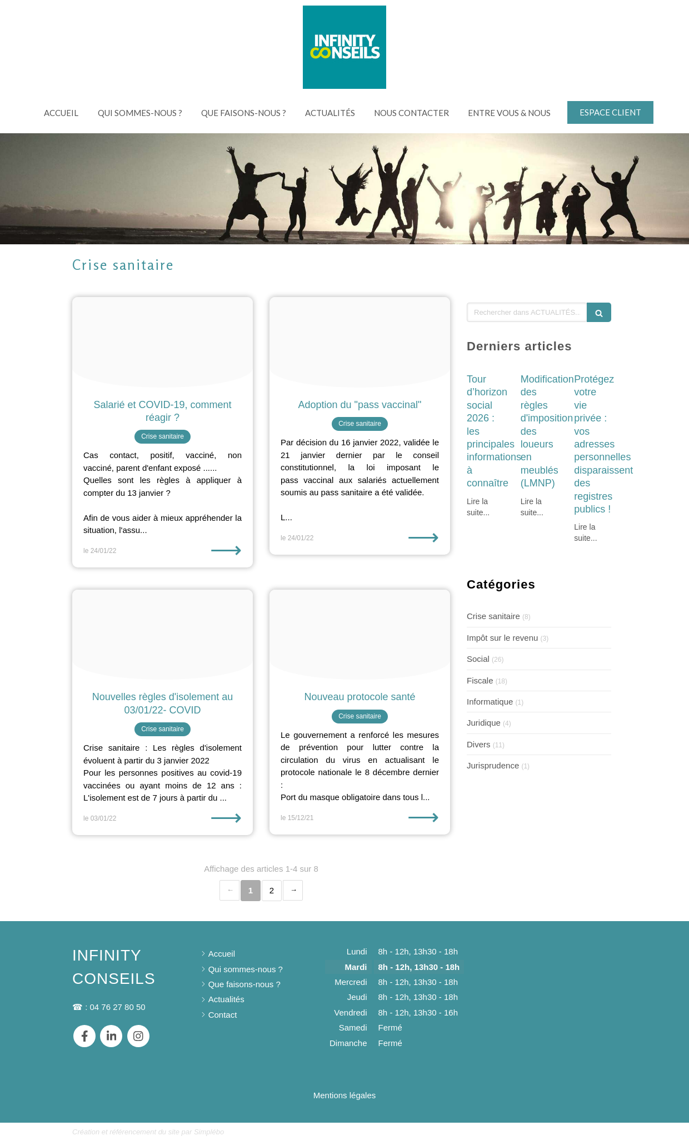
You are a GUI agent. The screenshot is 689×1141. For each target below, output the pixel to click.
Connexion (597, 1130)
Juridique (484, 722)
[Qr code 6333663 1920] (359, 342)
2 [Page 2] (271, 890)
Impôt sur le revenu (502, 637)
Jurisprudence (493, 765)
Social (478, 659)
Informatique (490, 701)
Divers (479, 744)
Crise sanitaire (493, 616)
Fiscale (480, 680)
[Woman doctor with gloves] (359, 635)
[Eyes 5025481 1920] (162, 342)
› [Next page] (293, 890)
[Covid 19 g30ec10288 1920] (162, 635)
